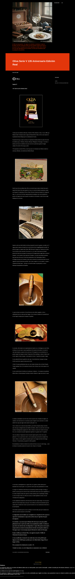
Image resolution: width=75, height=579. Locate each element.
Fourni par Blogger (37, 562)
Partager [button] (57, 77)
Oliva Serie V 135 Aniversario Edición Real (21, 552)
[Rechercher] (56, 2)
